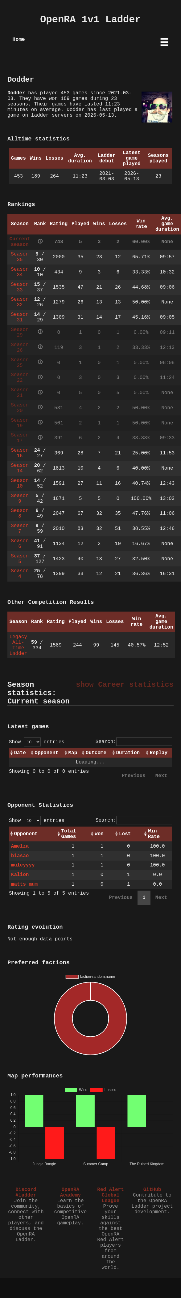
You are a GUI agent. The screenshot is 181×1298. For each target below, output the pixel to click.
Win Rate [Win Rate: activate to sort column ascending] (154, 834)
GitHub (152, 1190)
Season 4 (20, 573)
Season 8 (20, 513)
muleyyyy (23, 865)
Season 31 (20, 317)
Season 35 (20, 257)
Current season (19, 241)
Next (161, 776)
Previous (134, 776)
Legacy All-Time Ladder (18, 645)
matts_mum (24, 884)
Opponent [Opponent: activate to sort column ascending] (46, 753)
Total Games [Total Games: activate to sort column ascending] (68, 834)
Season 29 (20, 332)
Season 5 (20, 559)
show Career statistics (125, 685)
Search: (134, 742)
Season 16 (20, 453)
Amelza (20, 846)
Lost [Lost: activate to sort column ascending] (125, 834)
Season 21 (20, 392)
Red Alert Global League (110, 1195)
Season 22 (20, 377)
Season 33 (20, 287)
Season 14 (20, 468)
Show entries (36, 742)
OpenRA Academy (70, 1192)
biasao (20, 856)
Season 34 (20, 272)
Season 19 (20, 423)
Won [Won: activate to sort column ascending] (99, 834)
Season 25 (20, 362)
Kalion (20, 875)
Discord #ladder (25, 1192)
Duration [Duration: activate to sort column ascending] (128, 753)
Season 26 (20, 347)
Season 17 (20, 438)
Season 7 (20, 528)
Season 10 (20, 483)
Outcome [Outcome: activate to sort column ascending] (96, 753)
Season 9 (20, 498)
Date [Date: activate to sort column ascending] (20, 753)
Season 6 (20, 543)
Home (18, 39)
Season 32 (20, 302)
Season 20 (20, 408)
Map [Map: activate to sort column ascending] (72, 753)
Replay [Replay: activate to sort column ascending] (159, 753)
